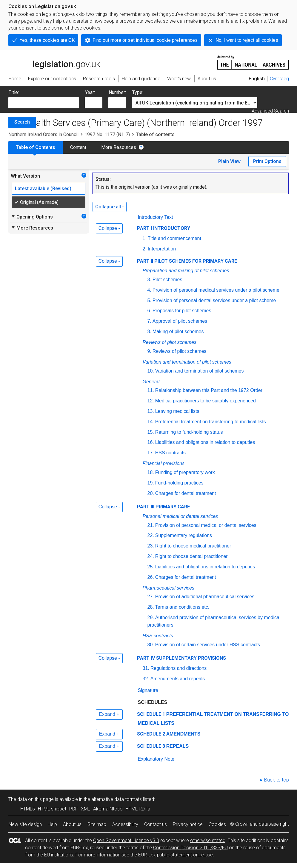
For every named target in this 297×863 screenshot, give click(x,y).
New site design (25, 824)
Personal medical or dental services (180, 516)
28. (150, 607)
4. (149, 290)
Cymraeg (279, 78)
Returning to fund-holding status (189, 432)
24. (150, 556)
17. (150, 452)
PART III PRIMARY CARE (163, 507)
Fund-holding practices (179, 482)
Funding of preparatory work (185, 472)
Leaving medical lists (177, 411)
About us (72, 824)
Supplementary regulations (183, 535)
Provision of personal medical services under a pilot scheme (216, 290)
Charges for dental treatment (185, 493)
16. (150, 442)
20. (150, 493)
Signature (148, 690)
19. (150, 482)
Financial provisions (164, 463)
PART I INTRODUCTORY (163, 228)
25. (150, 566)
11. (150, 390)
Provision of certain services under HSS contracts (207, 644)
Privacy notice (188, 824)
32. (146, 678)
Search (22, 122)
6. (149, 310)
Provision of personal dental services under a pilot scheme (214, 300)
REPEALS (177, 746)
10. (150, 370)
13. (150, 411)
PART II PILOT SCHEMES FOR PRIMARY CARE (187, 261)
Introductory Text (155, 217)
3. (149, 279)
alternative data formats (116, 799)
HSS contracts (170, 452)
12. (150, 400)
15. (150, 432)
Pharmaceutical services (168, 587)
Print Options (267, 161)
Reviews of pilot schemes (170, 342)
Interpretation (162, 248)
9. (149, 351)
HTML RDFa (138, 809)
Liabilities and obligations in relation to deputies (205, 442)
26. (150, 577)
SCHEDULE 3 (151, 746)
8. (149, 331)
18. (150, 472)
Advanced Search (270, 111)
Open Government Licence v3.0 (126, 840)
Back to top (276, 780)
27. (150, 596)
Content (78, 147)
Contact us (155, 824)
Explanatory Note (156, 759)
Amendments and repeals (177, 678)
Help (52, 824)
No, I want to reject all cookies (247, 40)
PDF (73, 809)
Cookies (217, 824)
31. (146, 668)
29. (150, 617)
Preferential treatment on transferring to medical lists (210, 421)
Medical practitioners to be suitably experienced (205, 400)
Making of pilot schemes (178, 331)
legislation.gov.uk (54, 62)
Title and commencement (174, 238)
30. (150, 644)
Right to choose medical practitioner (193, 545)
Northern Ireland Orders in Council (43, 134)
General (151, 381)
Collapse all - (109, 207)
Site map (96, 824)
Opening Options (32, 217)
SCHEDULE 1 (151, 714)
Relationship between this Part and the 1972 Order (208, 390)
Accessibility (125, 824)
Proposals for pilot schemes (182, 310)
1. (145, 238)
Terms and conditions (182, 607)
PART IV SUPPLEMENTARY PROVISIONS (181, 658)
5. (149, 300)
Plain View (229, 161)
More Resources (118, 147)
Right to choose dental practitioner (191, 556)
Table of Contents (35, 147)
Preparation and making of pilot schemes (186, 270)
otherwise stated (207, 840)
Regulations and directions (178, 668)
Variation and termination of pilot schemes (187, 361)
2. (145, 248)
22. (150, 535)
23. (150, 545)
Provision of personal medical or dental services (205, 525)
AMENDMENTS (183, 733)
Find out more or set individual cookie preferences (145, 40)
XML (85, 809)
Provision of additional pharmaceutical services (205, 596)
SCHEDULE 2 (151, 734)
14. (150, 421)
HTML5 (27, 809)
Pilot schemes (167, 279)
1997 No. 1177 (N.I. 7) (107, 134)
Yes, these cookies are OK (47, 40)
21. (150, 525)
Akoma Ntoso (108, 809)
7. (149, 321)
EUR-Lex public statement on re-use (175, 855)
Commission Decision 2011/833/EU (190, 847)
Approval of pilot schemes (180, 321)
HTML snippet (52, 809)
